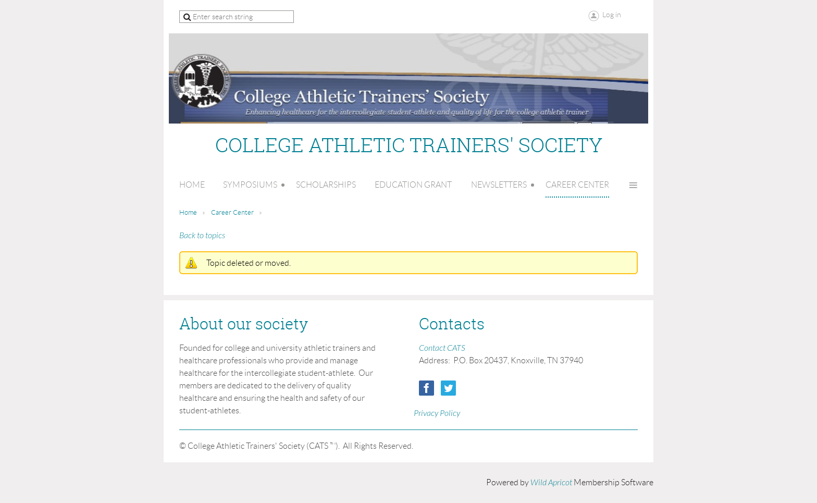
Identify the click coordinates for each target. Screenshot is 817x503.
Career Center (232, 212)
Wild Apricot (551, 482)
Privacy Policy (437, 413)
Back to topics (202, 235)
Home (188, 212)
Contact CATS (442, 348)
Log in (611, 14)
